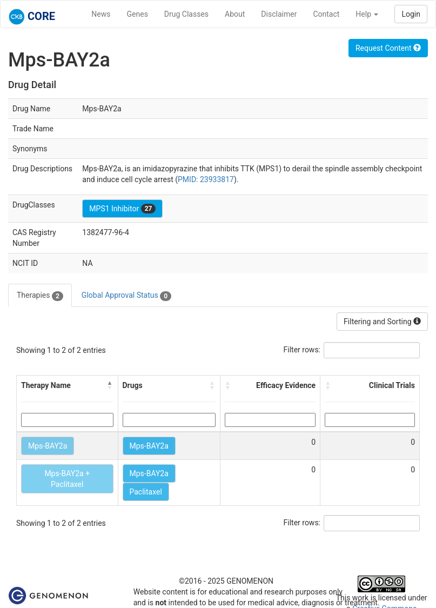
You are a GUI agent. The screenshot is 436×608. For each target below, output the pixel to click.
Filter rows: (302, 349)
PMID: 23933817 (206, 179)
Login (410, 14)
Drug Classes (186, 14)
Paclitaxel (146, 491)
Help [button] (366, 14)
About (235, 14)
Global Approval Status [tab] (126, 295)
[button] (110, 385)
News (100, 14)
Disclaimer (279, 14)
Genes (137, 14)
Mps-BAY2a (47, 446)
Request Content (388, 48)
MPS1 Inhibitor (122, 208)
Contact (326, 14)
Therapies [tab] (40, 295)
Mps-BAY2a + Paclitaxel (67, 479)
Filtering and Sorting (382, 321)
